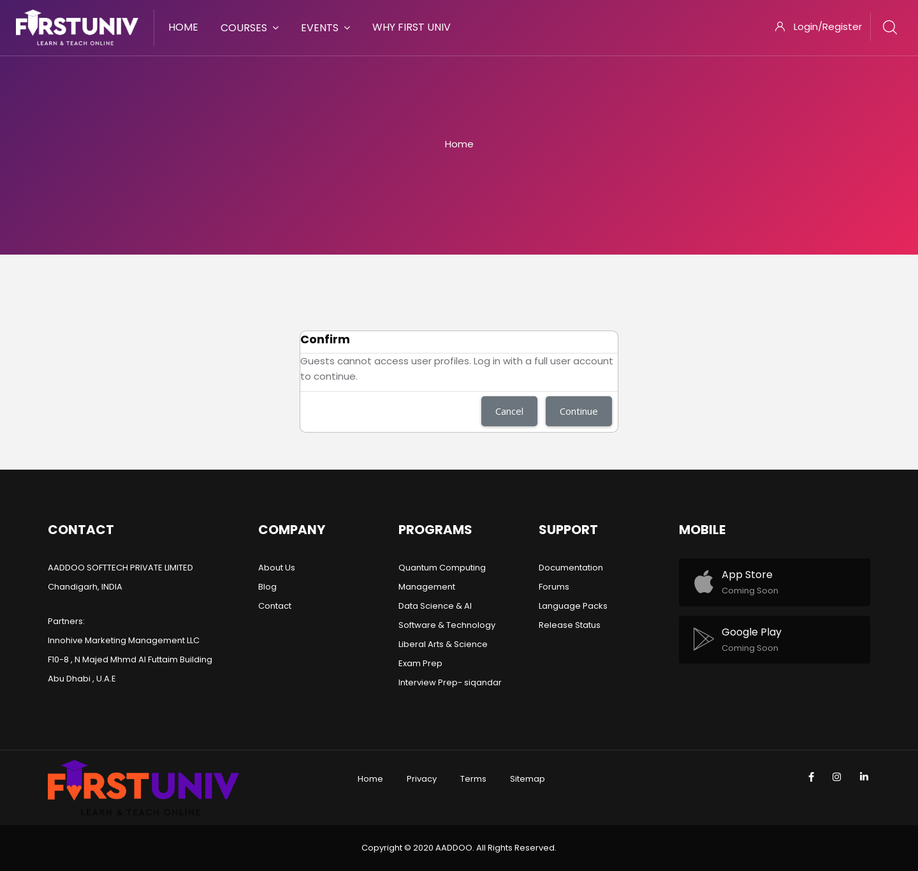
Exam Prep (420, 663)
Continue (579, 411)
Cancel (509, 411)
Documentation (571, 568)
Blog (267, 587)
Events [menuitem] (325, 27)
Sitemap (527, 779)
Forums (554, 587)
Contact (274, 606)
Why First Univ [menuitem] (411, 27)
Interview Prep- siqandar (450, 682)
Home (459, 144)
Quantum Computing (442, 568)
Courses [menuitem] (250, 27)
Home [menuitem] (183, 27)
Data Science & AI (435, 606)
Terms (473, 779)
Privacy (422, 779)
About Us (276, 568)
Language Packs (573, 606)
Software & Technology (446, 625)
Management (426, 587)
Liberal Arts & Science (443, 644)
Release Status (570, 625)
